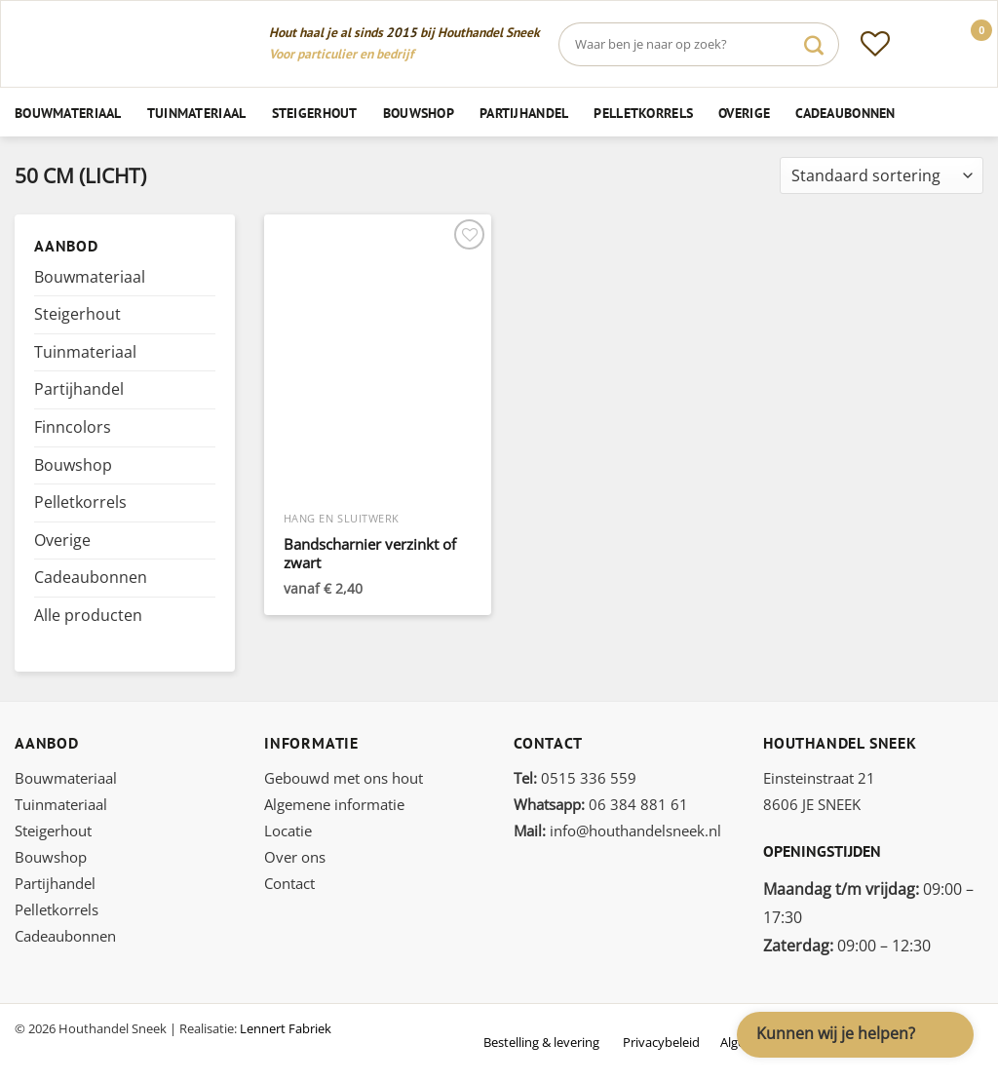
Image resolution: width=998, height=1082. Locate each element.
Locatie (288, 830)
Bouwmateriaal (68, 112)
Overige (744, 112)
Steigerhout (315, 112)
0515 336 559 (575, 778)
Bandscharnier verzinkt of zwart (370, 554)
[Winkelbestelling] (881, 176)
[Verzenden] (813, 44)
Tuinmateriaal (197, 112)
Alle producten (88, 615)
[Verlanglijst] (875, 44)
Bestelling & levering (541, 1042)
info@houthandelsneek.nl (617, 830)
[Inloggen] (920, 43)
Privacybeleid (661, 1042)
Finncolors (72, 427)
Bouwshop (418, 112)
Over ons (295, 857)
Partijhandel (524, 112)
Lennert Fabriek (285, 1028)
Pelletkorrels (643, 112)
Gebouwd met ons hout (343, 778)
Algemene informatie (334, 804)
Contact (289, 883)
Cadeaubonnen (845, 112)
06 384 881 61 (601, 804)
